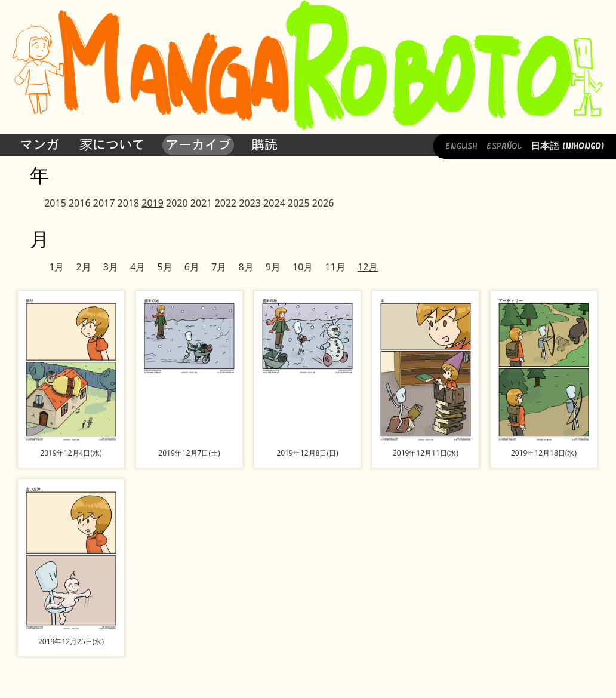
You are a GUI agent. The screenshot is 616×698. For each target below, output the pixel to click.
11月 (335, 266)
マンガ (39, 144)
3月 (110, 266)
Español (504, 145)
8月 (245, 266)
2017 (104, 203)
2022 (226, 203)
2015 (55, 203)
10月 (302, 266)
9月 (273, 266)
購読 (264, 144)
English (461, 145)
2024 (274, 203)
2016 (80, 203)
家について (112, 144)
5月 (164, 266)
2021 (201, 203)
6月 (191, 266)
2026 (323, 203)
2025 (299, 203)
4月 (137, 266)
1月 (56, 266)
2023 (250, 203)
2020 (177, 203)
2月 (83, 266)
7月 (218, 266)
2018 (129, 203)
